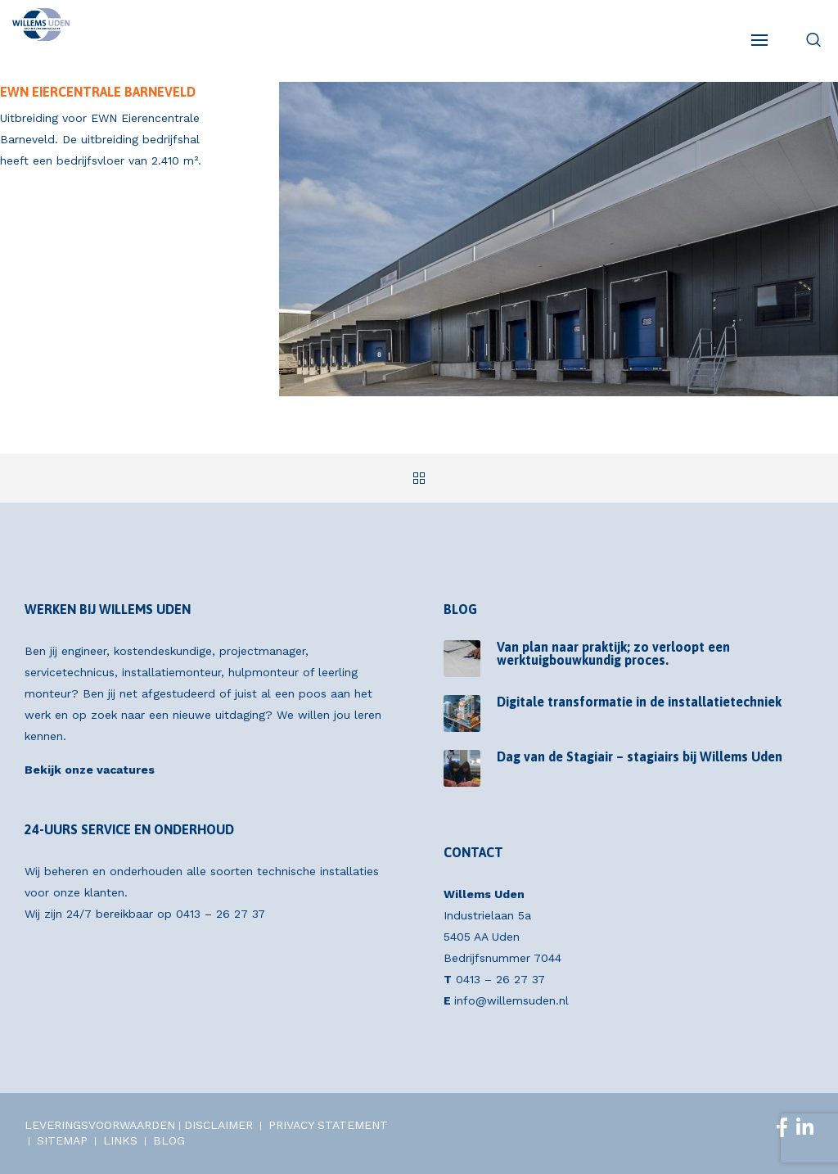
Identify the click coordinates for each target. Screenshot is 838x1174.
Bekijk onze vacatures (90, 769)
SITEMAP (62, 1140)
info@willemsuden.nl (511, 1000)
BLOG (169, 1140)
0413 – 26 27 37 (220, 913)
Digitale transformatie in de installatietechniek (639, 701)
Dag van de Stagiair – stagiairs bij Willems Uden (639, 756)
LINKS (120, 1140)
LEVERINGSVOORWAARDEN (100, 1124)
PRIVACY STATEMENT (328, 1124)
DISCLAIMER (218, 1124)
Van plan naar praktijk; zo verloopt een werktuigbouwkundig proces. (613, 653)
